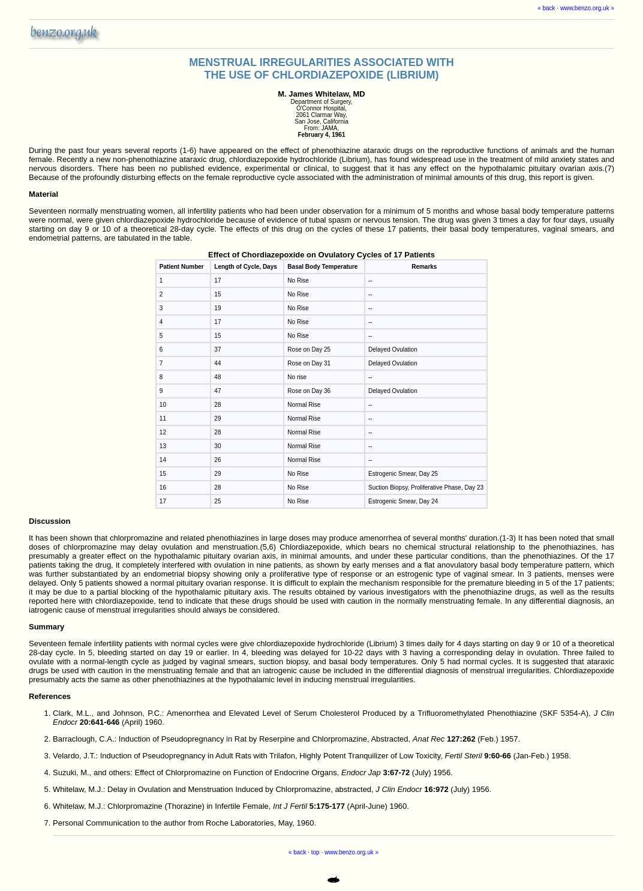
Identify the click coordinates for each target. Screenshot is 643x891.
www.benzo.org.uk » (587, 8)
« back (546, 8)
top (315, 852)
